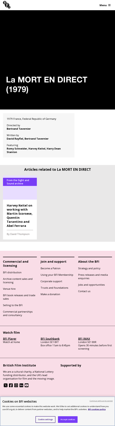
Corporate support (51, 281)
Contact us (84, 291)
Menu (105, 5)
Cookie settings (45, 419)
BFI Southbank (50, 338)
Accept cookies (67, 419)
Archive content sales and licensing (18, 280)
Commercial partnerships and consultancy (18, 313)
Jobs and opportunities (91, 284)
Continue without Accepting (101, 401)
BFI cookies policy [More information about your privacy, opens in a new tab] (97, 409)
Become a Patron (50, 268)
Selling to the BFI (13, 305)
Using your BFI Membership (57, 274)
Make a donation (50, 294)
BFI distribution (12, 272)
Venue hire (9, 288)
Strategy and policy (89, 268)
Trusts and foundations (54, 287)
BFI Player (9, 338)
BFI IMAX (84, 338)
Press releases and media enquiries (93, 276)
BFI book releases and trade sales (19, 296)
